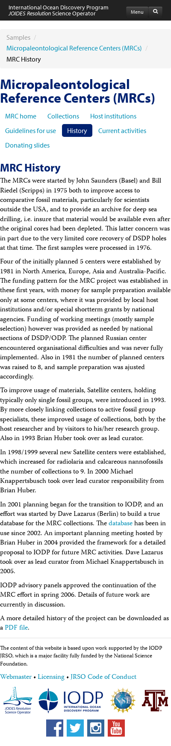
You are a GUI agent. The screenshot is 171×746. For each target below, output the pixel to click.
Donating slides (27, 145)
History (77, 130)
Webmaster (16, 677)
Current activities (122, 130)
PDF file (16, 628)
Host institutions (113, 116)
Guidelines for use (30, 130)
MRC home (20, 116)
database (121, 524)
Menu (137, 12)
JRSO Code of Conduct (103, 677)
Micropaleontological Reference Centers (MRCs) (74, 48)
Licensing (51, 677)
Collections (63, 116)
